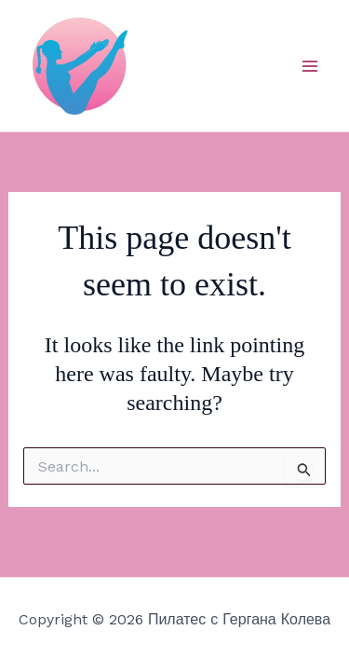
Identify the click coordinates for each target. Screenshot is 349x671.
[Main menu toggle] (309, 66)
